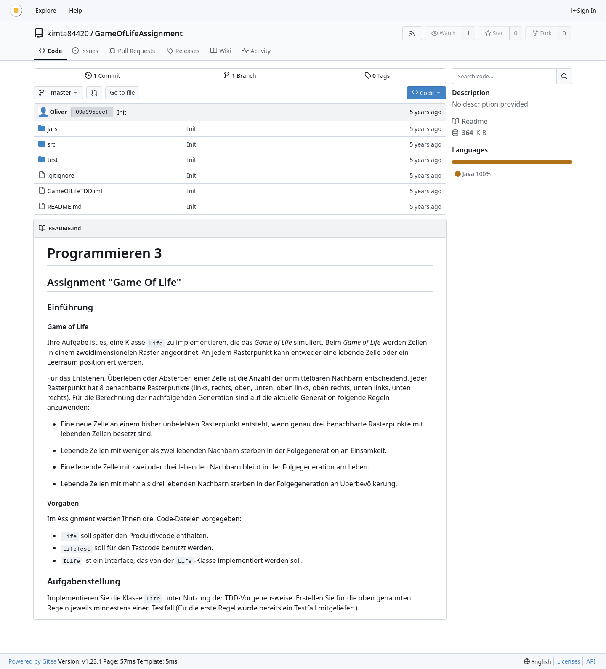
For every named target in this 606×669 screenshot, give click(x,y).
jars (53, 129)
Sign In (583, 10)
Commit (102, 76)
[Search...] (564, 76)
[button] (94, 92)
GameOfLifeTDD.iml (75, 191)
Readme (470, 121)
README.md (65, 207)
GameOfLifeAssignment (139, 33)
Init (121, 112)
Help (75, 10)
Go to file (122, 92)
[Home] (16, 10)
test (53, 160)
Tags (377, 76)
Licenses (569, 661)
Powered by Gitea (32, 661)
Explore (45, 10)
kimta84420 (68, 33)
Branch (239, 76)
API (590, 661)
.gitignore (61, 175)
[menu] (537, 662)
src (52, 144)
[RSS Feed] (412, 33)
